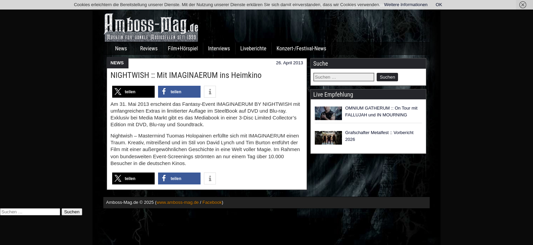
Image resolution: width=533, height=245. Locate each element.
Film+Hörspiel (183, 48)
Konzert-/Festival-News (301, 48)
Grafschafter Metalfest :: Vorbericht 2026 (379, 136)
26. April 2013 (289, 62)
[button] (133, 92)
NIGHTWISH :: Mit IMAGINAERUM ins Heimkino (186, 75)
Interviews (219, 48)
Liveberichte (253, 48)
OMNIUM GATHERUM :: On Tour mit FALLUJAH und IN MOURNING (381, 111)
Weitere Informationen (406, 4)
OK (439, 4)
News (121, 48)
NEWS (117, 62)
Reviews (149, 48)
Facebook (212, 202)
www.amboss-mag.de (177, 202)
